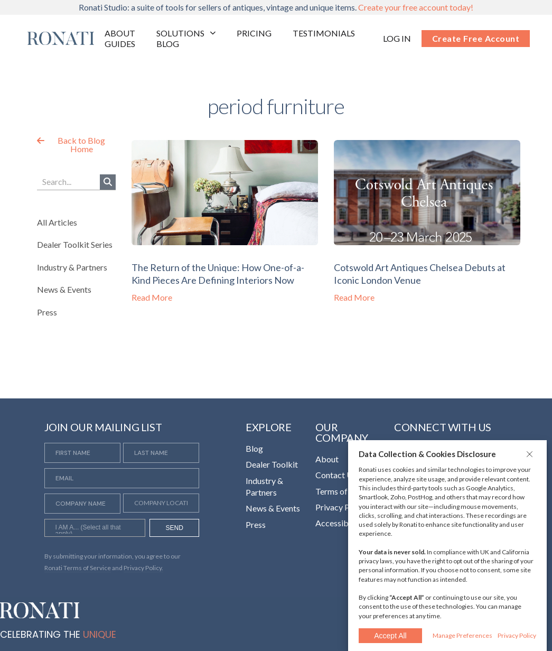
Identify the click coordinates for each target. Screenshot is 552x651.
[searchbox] (94, 529)
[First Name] (82, 453)
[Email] (122, 478)
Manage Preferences (462, 635)
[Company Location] (161, 503)
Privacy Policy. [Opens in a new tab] (143, 568)
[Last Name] (161, 453)
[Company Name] (82, 504)
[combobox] (94, 528)
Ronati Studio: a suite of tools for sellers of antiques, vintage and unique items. (276, 7)
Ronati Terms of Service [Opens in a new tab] (77, 568)
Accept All (390, 635)
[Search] (108, 182)
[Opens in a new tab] (397, 38)
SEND (174, 528)
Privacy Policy (517, 635)
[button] (531, 454)
